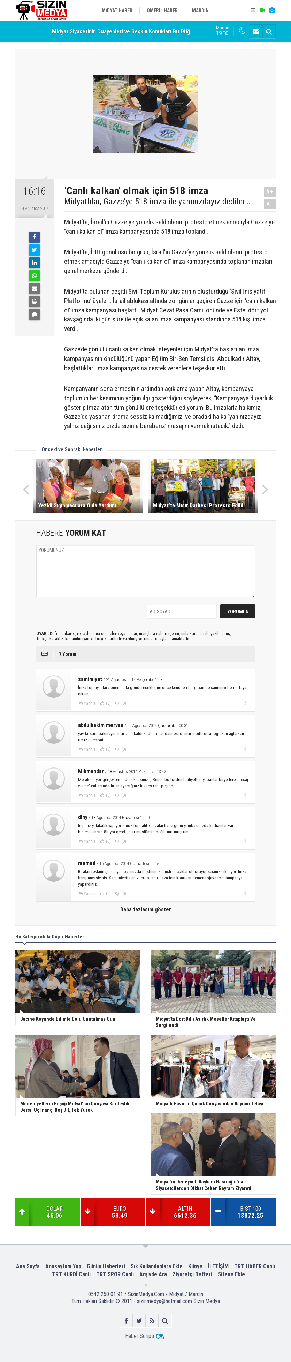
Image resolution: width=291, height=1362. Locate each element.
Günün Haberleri (106, 1266)
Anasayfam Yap (63, 1266)
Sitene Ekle (231, 1274)
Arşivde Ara (153, 1274)
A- (270, 203)
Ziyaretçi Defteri (192, 1274)
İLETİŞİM (218, 1266)
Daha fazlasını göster (145, 909)
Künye (195, 1266)
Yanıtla (89, 703)
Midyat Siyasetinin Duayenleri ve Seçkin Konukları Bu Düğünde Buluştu (137, 32)
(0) (108, 703)
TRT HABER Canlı (254, 1266)
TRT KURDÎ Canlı (71, 1274)
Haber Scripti (139, 1336)
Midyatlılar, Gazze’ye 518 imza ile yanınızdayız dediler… (157, 201)
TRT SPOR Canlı (115, 1274)
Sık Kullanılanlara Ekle (157, 1266)
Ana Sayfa (28, 1266)
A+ (270, 191)
